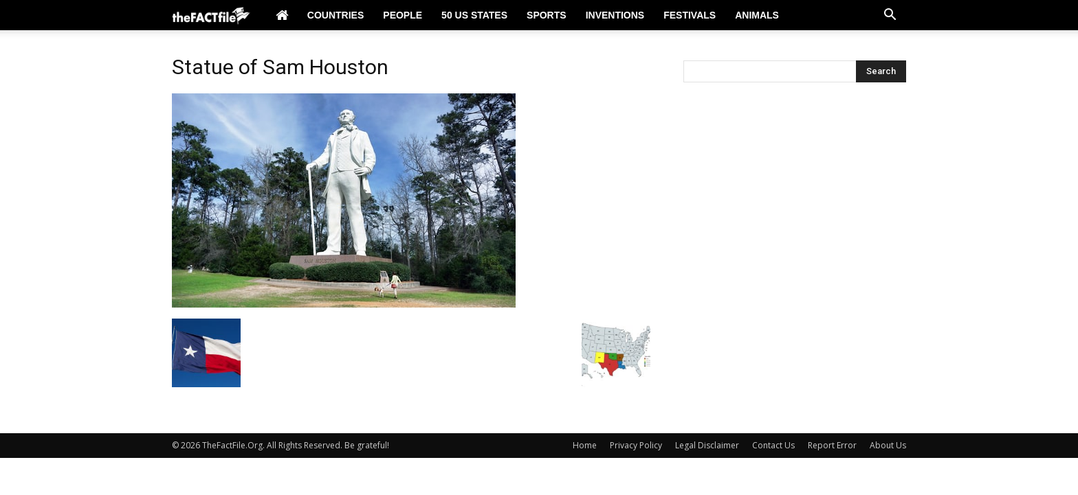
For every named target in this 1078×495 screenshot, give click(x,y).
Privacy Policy (636, 445)
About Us (888, 445)
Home (585, 445)
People (402, 15)
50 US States (474, 15)
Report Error (832, 445)
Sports (546, 15)
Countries (335, 15)
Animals (757, 15)
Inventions (615, 15)
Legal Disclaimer (707, 445)
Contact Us (773, 445)
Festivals (689, 15)
